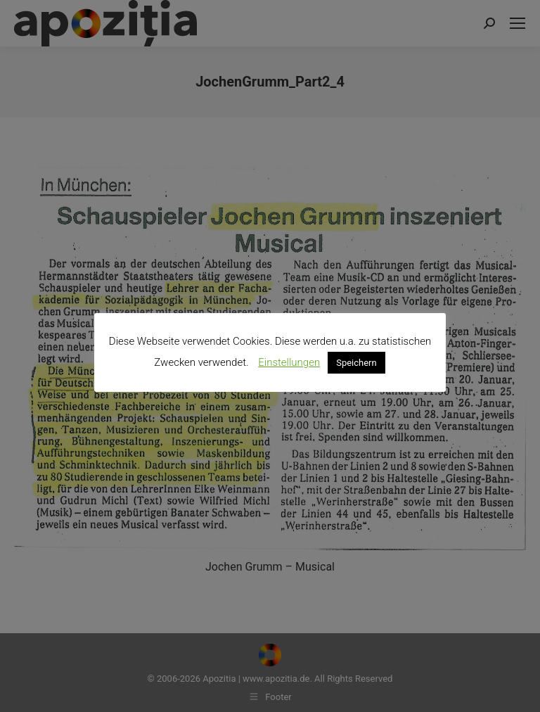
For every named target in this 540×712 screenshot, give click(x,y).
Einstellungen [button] (289, 362)
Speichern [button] (356, 362)
